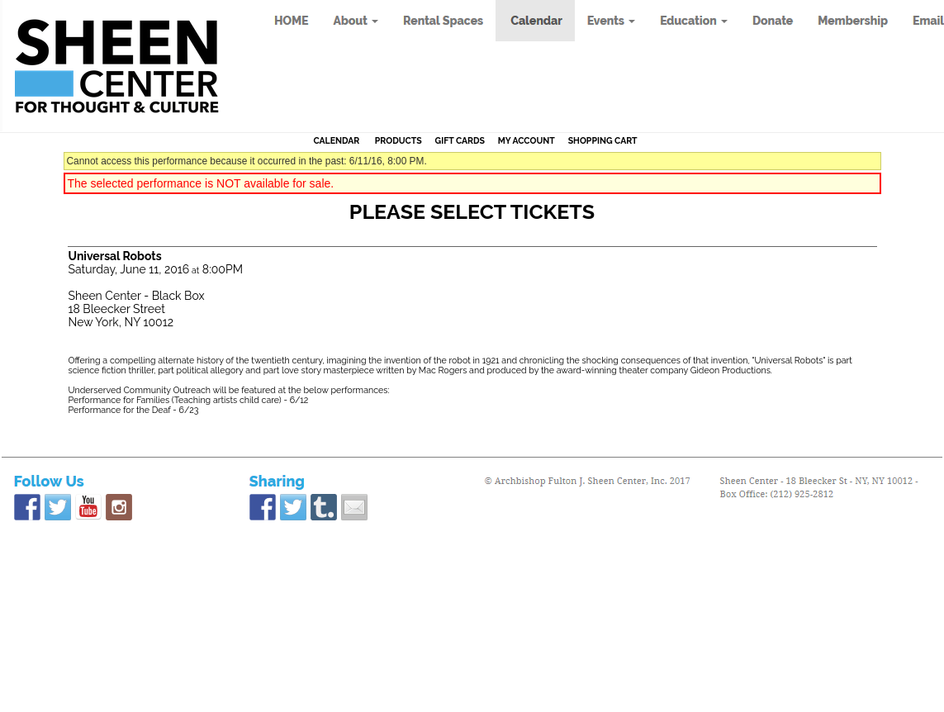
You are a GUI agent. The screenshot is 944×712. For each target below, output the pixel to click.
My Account (525, 140)
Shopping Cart (603, 140)
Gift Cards (460, 140)
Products (398, 140)
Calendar (336, 140)
